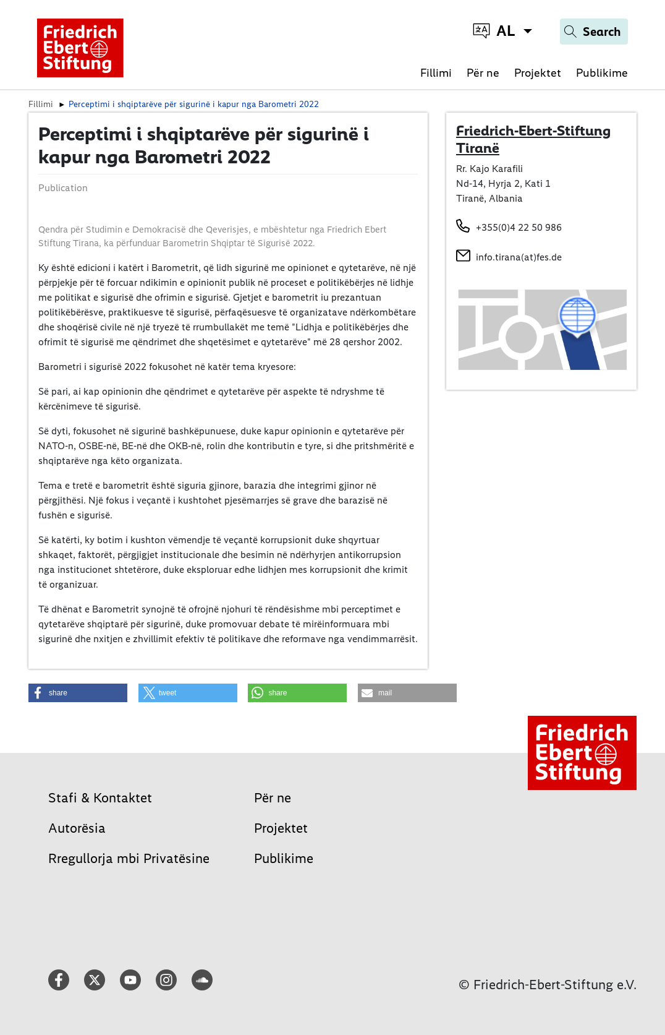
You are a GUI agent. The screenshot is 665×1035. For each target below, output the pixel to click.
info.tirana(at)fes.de (519, 257)
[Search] (594, 32)
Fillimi (436, 73)
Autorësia (77, 828)
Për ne (483, 73)
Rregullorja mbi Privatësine (129, 858)
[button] (77, 693)
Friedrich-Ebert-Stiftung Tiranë (533, 139)
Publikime (602, 73)
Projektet (537, 73)
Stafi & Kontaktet (100, 797)
